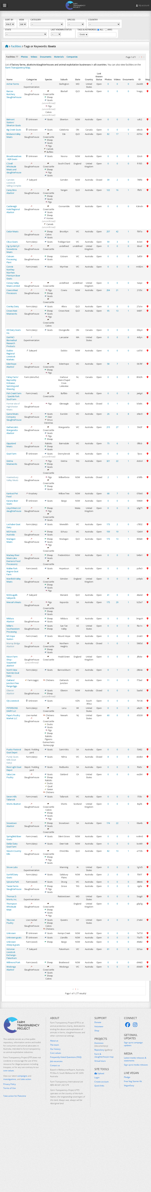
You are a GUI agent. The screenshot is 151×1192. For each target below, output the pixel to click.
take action (26, 1079)
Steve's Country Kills (13, 852)
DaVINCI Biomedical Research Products (11, 342)
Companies (72, 56)
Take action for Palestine (14, 1096)
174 (108, 823)
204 (108, 290)
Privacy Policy (9, 1084)
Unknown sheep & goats (13, 943)
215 (108, 427)
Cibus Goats (12, 241)
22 (117, 460)
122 (108, 190)
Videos (34, 56)
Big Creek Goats (13, 129)
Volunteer (98, 1026)
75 (108, 443)
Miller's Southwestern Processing (13, 628)
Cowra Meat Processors (12, 292)
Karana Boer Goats (12, 502)
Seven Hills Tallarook (11, 798)
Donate (97, 1022)
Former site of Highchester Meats (12, 406)
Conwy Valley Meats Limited (13, 284)
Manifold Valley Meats (13, 580)
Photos (24, 56)
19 (117, 531)
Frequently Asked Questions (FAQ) (65, 1057)
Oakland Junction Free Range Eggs (12, 683)
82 (108, 133)
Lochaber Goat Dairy (13, 526)
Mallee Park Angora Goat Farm (12, 571)
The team (54, 1045)
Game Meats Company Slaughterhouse (13, 416)
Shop (96, 1030)
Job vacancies (56, 1061)
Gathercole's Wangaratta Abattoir (12, 430)
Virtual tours (100, 1061)
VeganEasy (129, 1085)
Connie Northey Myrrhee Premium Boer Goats (13, 272)
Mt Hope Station (10, 638)
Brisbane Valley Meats (13, 135)
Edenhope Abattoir (11, 365)
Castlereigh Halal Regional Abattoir (13, 209)
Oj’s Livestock (12, 700)
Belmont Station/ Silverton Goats (13, 122)
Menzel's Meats (13, 602)
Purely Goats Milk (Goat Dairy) (12, 759)
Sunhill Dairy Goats (12, 876)
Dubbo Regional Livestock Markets (10, 355)
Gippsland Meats (11, 445)
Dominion (101, 1044)
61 (108, 949)
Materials (59, 56)
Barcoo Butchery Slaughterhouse (13, 94)
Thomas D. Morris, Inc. (11, 898)
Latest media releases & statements (135, 1059)
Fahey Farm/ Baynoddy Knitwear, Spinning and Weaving (12, 383)
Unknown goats (13, 937)
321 (108, 460)
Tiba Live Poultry (10, 921)
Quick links (99, 1085)
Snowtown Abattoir (11, 825)
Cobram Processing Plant (11, 259)
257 (108, 231)
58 (108, 363)
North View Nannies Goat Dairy (12, 672)
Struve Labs (11, 867)
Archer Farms (12, 83)
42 (117, 231)
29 (117, 602)
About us (54, 1040)
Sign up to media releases (136, 1064)
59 (108, 241)
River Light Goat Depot (13, 769)
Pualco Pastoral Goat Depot (13, 751)
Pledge (127, 1077)
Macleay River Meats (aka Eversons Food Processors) (13, 560)
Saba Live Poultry (10, 776)
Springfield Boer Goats (13, 838)
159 (108, 531)
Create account (101, 1081)
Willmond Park (13, 962)
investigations (9, 1079)
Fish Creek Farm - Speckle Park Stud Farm (13, 396)
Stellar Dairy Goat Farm (12, 845)
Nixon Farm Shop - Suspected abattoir (12, 661)
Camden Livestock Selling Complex (13, 182)
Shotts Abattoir (13, 803)
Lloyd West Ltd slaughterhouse (13, 510)
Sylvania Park (12, 881)
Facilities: (10, 56)
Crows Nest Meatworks (11, 312)
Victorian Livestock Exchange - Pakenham (11, 954)
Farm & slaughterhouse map (103, 1055)
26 (108, 413)
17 (117, 133)
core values (8, 1070)
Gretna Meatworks (11, 462)
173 (108, 524)
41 (108, 594)
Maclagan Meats (10, 540)
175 (108, 602)
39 (108, 179)
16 (117, 190)
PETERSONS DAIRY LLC (12, 709)
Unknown (11, 933)
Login (96, 1077)
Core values (55, 1053)
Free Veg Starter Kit (133, 1081)
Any (110, 29)
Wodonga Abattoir (11, 968)
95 (108, 310)
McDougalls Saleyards (11, 596)
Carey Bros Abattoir (11, 191)
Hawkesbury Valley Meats (12, 479)
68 (108, 493)
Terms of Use (9, 1088)
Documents (45, 56)
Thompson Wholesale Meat (11, 906)
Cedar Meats (12, 231)
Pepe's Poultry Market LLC (13, 717)
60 (108, 715)
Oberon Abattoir (10, 692)
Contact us (55, 1065)
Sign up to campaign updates (133, 1044)
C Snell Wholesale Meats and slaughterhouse (13, 168)
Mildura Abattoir (10, 620)
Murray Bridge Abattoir (13, 645)
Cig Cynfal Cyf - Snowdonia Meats (13, 249)
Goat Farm (11, 453)
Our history (55, 1049)
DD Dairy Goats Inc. (13, 331)
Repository (103, 1050)
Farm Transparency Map (17, 67)
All (102, 29)
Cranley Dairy (12, 306)
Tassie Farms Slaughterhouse (13, 888)
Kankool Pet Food (12, 495)
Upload (99, 1073)
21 (117, 290)
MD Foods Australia (11, 533)
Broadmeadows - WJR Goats (13, 158)
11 (108, 680)
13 (117, 310)
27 (117, 427)
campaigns (22, 1075)
